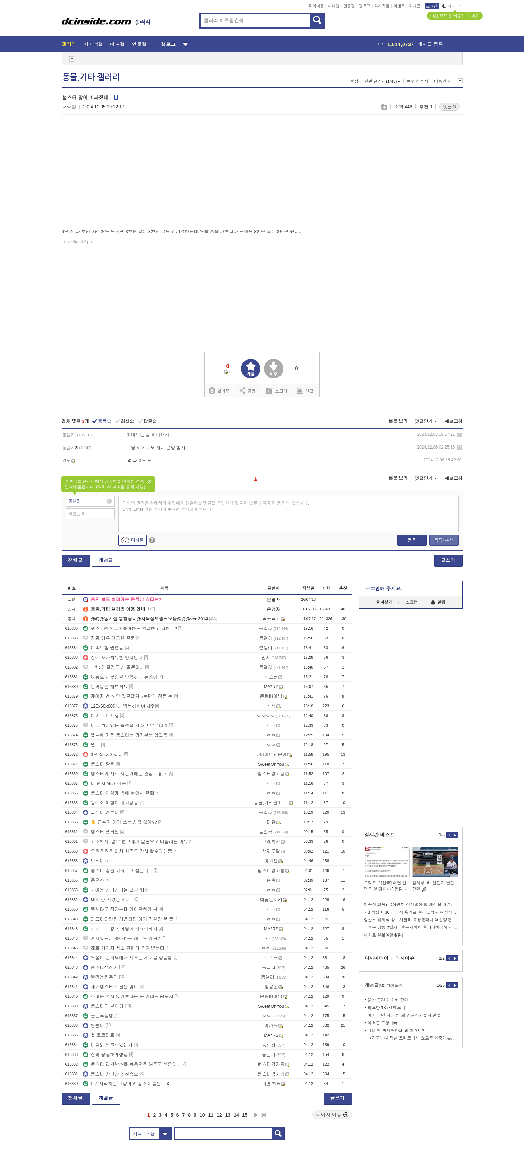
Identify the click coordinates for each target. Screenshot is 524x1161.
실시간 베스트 (380, 835)
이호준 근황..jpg (382, 1023)
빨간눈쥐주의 (100, 977)
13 (228, 1115)
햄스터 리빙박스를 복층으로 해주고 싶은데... (131, 1064)
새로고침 (454, 421)
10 (202, 1115)
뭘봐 (91, 744)
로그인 (432, 6)
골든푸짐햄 (98, 1016)
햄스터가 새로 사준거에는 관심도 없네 (125, 773)
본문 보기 (398, 421)
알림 (438, 602)
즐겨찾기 (384, 602)
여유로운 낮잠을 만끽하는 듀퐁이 (120, 677)
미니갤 (333, 6)
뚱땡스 (93, 880)
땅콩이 (93, 1025)
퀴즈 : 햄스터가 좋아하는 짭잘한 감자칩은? (130, 628)
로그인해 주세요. (384, 588)
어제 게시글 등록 (409, 44)
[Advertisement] (120, 173)
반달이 (93, 861)
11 (210, 1115)
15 (245, 1115)
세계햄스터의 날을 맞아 (110, 986)
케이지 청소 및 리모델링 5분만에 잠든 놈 (128, 696)
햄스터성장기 (100, 967)
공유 (248, 390)
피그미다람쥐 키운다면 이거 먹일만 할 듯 (128, 919)
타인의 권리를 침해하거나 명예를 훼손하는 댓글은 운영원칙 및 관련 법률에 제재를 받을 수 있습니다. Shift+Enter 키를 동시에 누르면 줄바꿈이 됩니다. (216, 506)
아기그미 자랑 (101, 715)
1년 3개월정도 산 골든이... (113, 667)
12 (219, 1115)
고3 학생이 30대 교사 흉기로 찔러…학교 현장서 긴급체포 (411, 912)
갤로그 (364, 6)
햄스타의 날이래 (103, 1006)
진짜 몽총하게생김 (105, 1054)
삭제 (459, 435)
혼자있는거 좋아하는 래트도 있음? (121, 938)
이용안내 (442, 81)
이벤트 (399, 6)
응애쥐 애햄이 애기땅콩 (110, 802)
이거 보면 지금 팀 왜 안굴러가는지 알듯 (404, 1015)
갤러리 (69, 44)
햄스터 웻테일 (101, 832)
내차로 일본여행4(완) (383, 935)
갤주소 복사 (417, 81)
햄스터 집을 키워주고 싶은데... (117, 870)
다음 (256, 1115)
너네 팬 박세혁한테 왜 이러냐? (396, 1030)
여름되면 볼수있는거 (107, 1045)
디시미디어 (377, 958)
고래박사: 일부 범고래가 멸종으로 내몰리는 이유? (137, 841)
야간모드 (452, 6)
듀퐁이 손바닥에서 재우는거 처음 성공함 (127, 957)
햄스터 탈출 (98, 764)
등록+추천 (443, 540)
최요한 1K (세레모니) (387, 1007)
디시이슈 (405, 958)
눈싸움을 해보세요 (105, 686)
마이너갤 (316, 6)
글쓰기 (448, 560)
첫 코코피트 (98, 1035)
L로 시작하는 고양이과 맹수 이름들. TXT (127, 1083)
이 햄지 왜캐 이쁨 (104, 783)
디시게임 (381, 6)
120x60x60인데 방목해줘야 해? (118, 706)
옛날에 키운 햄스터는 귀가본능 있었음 (125, 735)
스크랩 (384, 107)
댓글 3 (449, 106)
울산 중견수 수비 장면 (388, 1000)
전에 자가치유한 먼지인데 (113, 657)
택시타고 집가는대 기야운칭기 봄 (120, 909)
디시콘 (415, 6)
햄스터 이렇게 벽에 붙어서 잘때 (118, 793)
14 (236, 1115)
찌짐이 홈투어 (101, 812)
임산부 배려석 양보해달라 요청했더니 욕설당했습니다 (411, 920)
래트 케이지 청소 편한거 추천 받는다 (123, 948)
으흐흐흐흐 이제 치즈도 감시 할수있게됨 (127, 851)
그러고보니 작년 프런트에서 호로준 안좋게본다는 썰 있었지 (413, 1038)
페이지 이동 (332, 1114)
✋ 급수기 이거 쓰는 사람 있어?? (120, 822)
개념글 (106, 560)
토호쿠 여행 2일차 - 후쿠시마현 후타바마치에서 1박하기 (411, 927)
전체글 (75, 560)
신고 (305, 390)
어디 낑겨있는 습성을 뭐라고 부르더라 (125, 725)
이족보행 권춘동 (103, 648)
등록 (412, 540)
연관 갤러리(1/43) (382, 81)
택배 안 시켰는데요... (108, 899)
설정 (354, 81)
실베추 (219, 391)
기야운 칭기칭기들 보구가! (113, 890)
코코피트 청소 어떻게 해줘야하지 (120, 928)
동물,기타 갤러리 (91, 77)
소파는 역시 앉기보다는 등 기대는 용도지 (128, 996)
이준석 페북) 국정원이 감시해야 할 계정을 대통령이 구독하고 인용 (411, 904)
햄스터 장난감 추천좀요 (110, 1074)
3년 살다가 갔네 (102, 754)
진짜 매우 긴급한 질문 (109, 638)
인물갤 (349, 6)
